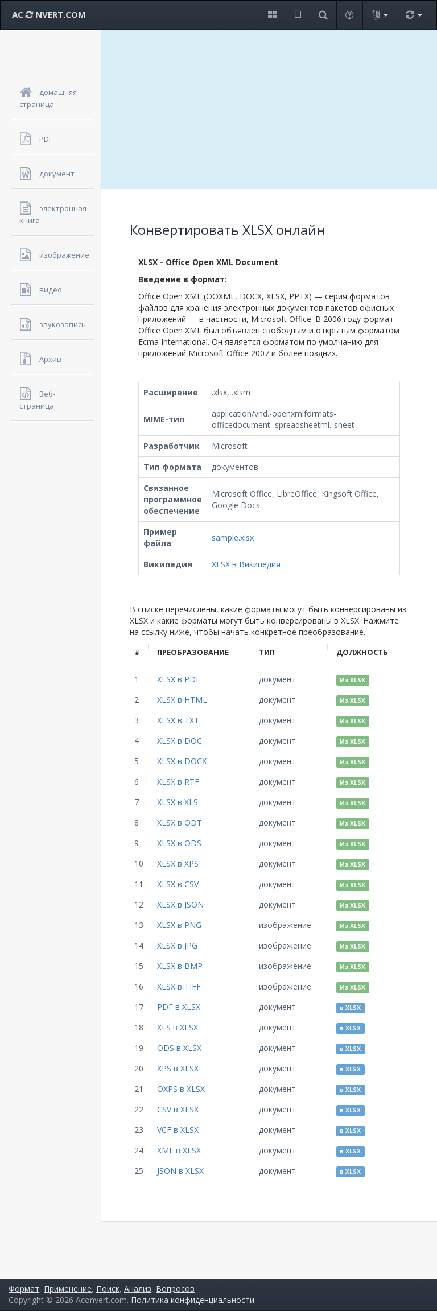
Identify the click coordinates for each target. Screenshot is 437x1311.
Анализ (137, 1288)
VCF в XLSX (178, 1129)
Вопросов (175, 1288)
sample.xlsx (233, 537)
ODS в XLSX (179, 1047)
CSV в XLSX (178, 1109)
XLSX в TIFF (179, 986)
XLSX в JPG (177, 945)
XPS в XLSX (178, 1068)
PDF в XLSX (178, 1006)
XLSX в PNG (179, 925)
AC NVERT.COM (49, 14)
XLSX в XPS (178, 863)
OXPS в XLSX (181, 1088)
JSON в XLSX (180, 1170)
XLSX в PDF (178, 679)
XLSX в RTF (178, 781)
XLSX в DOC (179, 740)
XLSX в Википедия (246, 564)
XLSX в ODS (179, 843)
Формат (24, 1288)
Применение (68, 1288)
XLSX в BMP (180, 965)
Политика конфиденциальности (192, 1299)
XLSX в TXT (178, 720)
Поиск (107, 1288)
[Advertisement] (269, 109)
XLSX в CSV (178, 884)
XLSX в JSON (180, 904)
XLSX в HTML (182, 699)
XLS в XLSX (177, 1027)
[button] (272, 15)
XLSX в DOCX (182, 761)
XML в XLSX (179, 1150)
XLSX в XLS (177, 802)
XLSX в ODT (179, 822)
